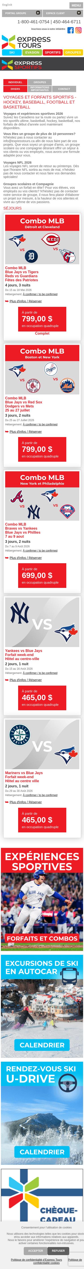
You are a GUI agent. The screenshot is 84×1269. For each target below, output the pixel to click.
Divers (15, 89)
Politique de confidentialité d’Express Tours (36, 1259)
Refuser (58, 1250)
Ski (11, 52)
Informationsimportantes (39, 88)
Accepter (35, 1250)
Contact (64, 89)
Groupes (73, 52)
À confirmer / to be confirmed (40, 294)
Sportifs (52, 52)
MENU (76, 5)
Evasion (32, 52)
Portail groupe (22, 13)
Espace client (63, 13)
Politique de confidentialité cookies (57, 1261)
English (7, 4)
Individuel (15, 82)
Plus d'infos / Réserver (26, 301)
